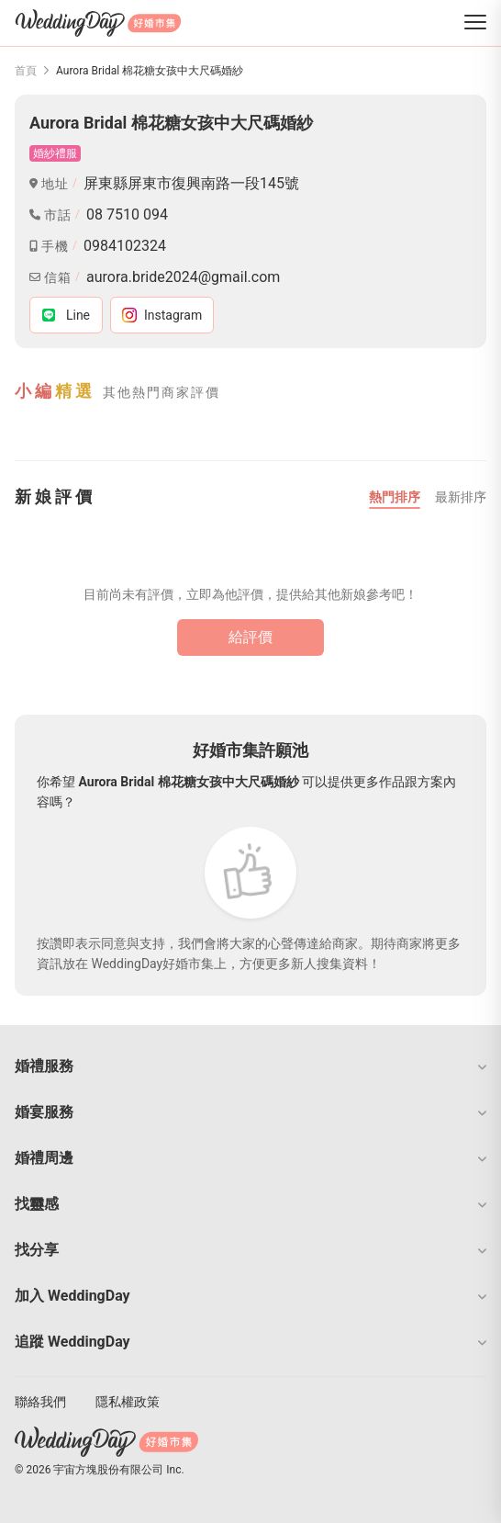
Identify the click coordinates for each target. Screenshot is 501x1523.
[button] (250, 1066)
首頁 (26, 70)
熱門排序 (394, 497)
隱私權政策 (127, 1401)
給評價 (250, 637)
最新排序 (460, 497)
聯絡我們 (40, 1401)
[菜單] (475, 23)
